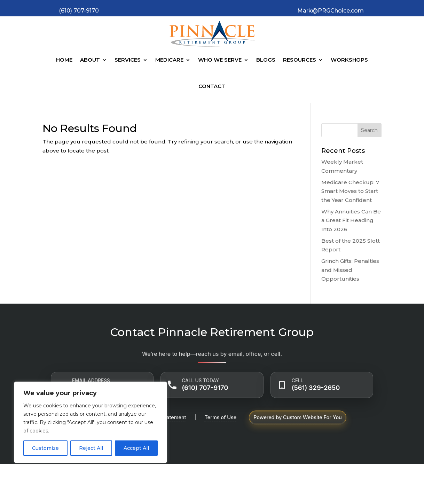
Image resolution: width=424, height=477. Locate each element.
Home (64, 59)
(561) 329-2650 (316, 387)
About (90, 59)
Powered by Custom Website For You (297, 417)
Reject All (91, 448)
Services (128, 59)
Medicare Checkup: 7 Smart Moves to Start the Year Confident (350, 191)
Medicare (169, 59)
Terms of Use (220, 417)
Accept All (136, 448)
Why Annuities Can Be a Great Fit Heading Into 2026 (351, 220)
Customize (45, 448)
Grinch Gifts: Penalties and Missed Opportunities (350, 270)
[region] (90, 422)
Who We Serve (220, 59)
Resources (299, 59)
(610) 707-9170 (205, 387)
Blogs (265, 59)
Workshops (349, 59)
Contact (211, 86)
